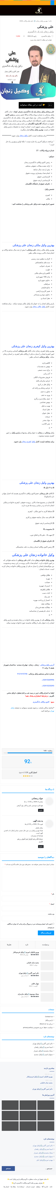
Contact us (49, 1016)
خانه (51, 21)
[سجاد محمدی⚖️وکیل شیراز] (45, 1115)
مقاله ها (13, 1187)
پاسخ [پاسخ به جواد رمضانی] (40, 810)
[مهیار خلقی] (47, 986)
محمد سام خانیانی (33, 963)
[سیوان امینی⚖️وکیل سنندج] (28, 1115)
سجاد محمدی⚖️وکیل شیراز (43, 1051)
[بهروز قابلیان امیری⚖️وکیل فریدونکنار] (47, 955)
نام (52, 894)
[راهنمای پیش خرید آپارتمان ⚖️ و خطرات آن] (10, 1126)
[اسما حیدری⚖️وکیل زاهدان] (10, 1105)
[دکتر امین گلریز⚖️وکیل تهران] (47, 976)
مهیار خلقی (35, 984)
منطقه (38, 1187)
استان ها (6, 1187)
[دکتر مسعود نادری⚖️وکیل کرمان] (45, 1126)
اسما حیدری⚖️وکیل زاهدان (43, 1047)
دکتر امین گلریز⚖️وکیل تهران (29, 973)
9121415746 (22, 674)
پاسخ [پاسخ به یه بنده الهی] (40, 846)
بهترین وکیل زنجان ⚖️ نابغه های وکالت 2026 (34, 21)
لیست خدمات (30, 1187)
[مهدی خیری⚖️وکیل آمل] (10, 1115)
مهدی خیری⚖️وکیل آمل (44, 1160)
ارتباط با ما (20, 1187)
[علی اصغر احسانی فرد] (28, 1126)
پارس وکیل (49, 1020)
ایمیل (52, 904)
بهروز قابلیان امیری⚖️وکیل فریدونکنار (26, 952)
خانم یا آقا (45, 1187)
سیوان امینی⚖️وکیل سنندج (43, 1054)
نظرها (9, 945)
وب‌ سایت (51, 914)
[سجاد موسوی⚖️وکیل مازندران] (47, 997)
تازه (26, 945)
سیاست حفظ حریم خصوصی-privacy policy (38, 1027)
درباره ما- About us (46, 1024)
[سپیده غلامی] (45, 1105)
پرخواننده (45, 945)
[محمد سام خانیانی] (47, 966)
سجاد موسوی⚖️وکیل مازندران (28, 994)
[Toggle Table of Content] (49, 105)
